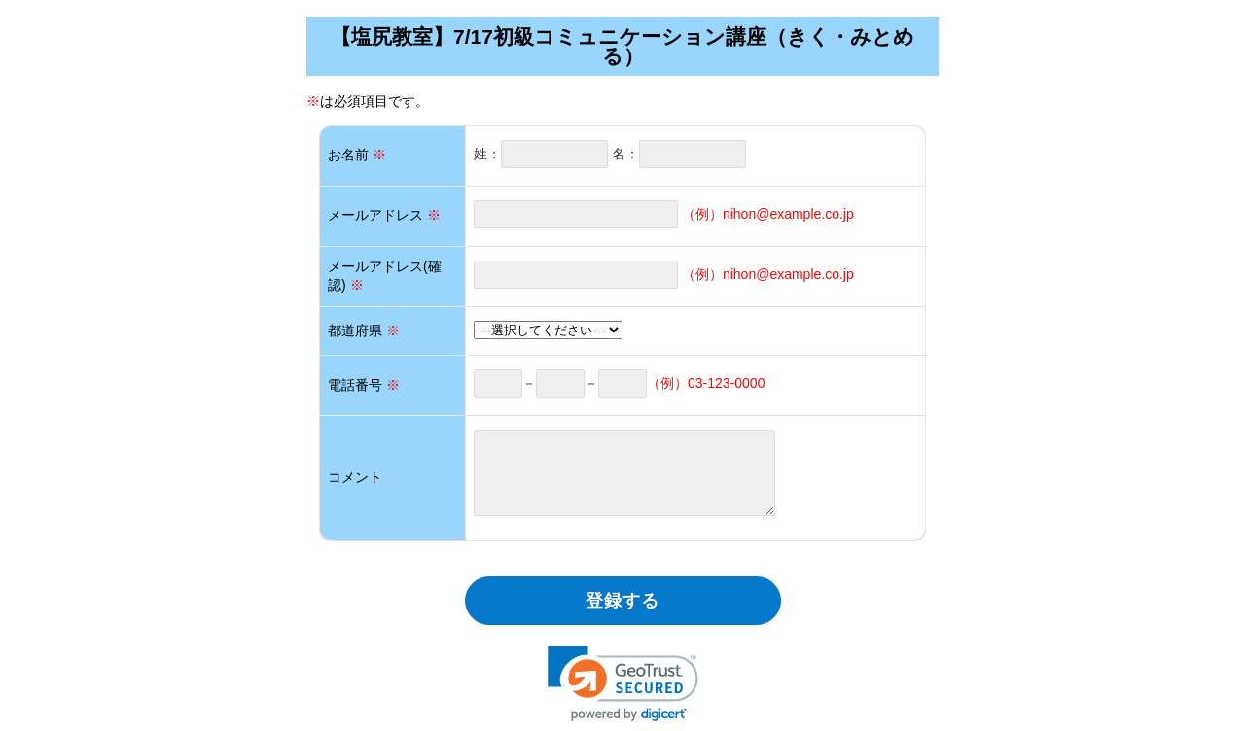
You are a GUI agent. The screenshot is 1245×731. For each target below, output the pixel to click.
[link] (623, 683)
